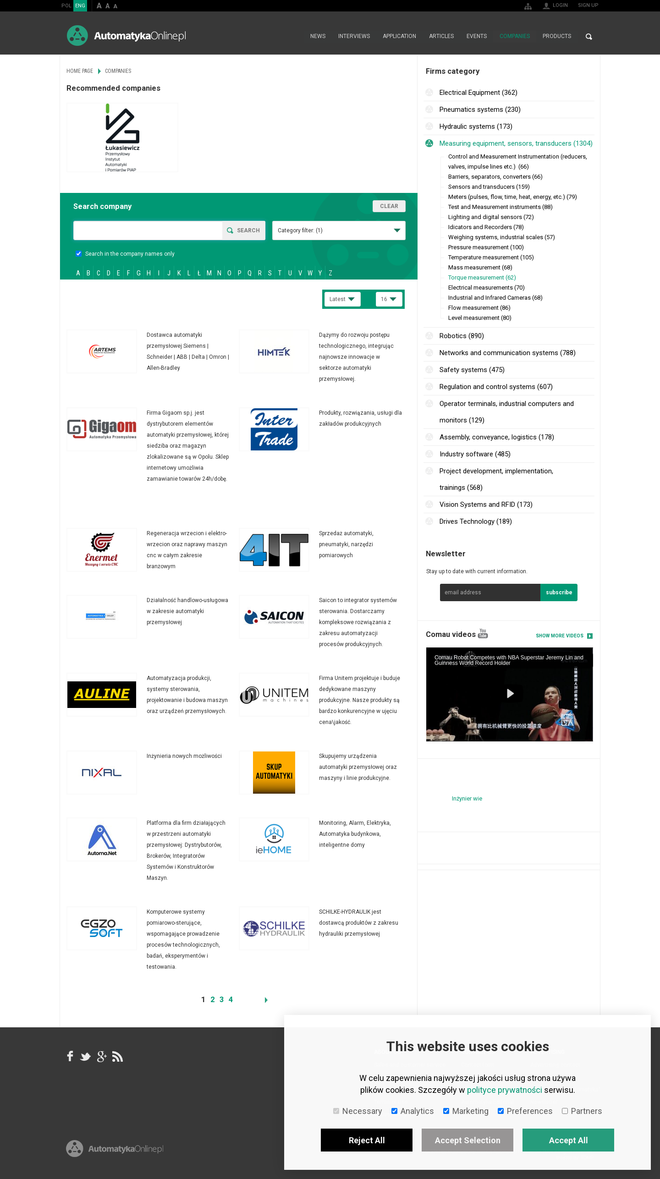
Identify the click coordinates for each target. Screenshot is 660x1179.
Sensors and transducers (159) (489, 186)
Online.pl (114, 1150)
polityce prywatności (504, 1090)
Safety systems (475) (472, 370)
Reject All (367, 1140)
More (152, 351)
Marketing (466, 1111)
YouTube (483, 633)
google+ (101, 1056)
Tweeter (86, 1056)
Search (589, 37)
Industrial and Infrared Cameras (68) (495, 297)
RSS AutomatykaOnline (117, 1056)
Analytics (412, 1111)
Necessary (357, 1111)
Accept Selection (467, 1140)
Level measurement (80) (480, 317)
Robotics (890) (462, 336)
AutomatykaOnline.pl (126, 35)
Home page (294, 37)
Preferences (525, 1111)
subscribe (559, 592)
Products (557, 36)
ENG (80, 6)
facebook (70, 1056)
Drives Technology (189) (476, 521)
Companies (515, 36)
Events (477, 36)
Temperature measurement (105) (491, 257)
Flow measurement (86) (479, 307)
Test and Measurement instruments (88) (500, 206)
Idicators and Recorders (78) (486, 227)
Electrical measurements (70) (486, 287)
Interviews (354, 36)
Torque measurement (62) (482, 277)
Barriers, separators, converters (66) (495, 176)
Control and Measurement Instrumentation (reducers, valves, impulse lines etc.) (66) (517, 161)
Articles (441, 36)
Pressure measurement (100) (486, 247)
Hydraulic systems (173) (476, 126)
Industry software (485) (475, 454)
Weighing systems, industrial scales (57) (501, 237)
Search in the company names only (125, 254)
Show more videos (559, 635)
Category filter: (300, 230)
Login (560, 5)
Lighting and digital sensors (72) (491, 217)
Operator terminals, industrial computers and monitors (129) (507, 412)
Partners (582, 1111)
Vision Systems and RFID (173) (486, 504)
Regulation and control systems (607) (496, 387)
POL (66, 6)
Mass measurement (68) (480, 267)
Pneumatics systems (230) (480, 109)
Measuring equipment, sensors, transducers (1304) (516, 143)
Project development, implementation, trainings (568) (496, 479)
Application (399, 36)
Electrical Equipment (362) (478, 92)
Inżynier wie (467, 798)
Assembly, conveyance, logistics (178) (497, 437)
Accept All (568, 1140)
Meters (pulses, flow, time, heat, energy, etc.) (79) (512, 196)
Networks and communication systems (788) (508, 353)
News (317, 36)
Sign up (588, 5)
